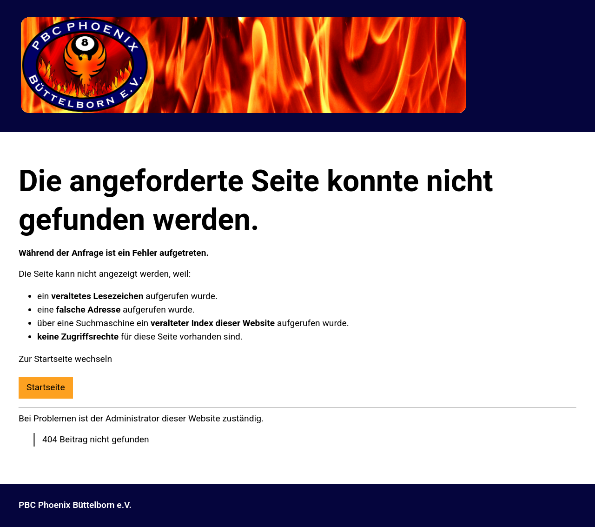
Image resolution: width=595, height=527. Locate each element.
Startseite (45, 387)
